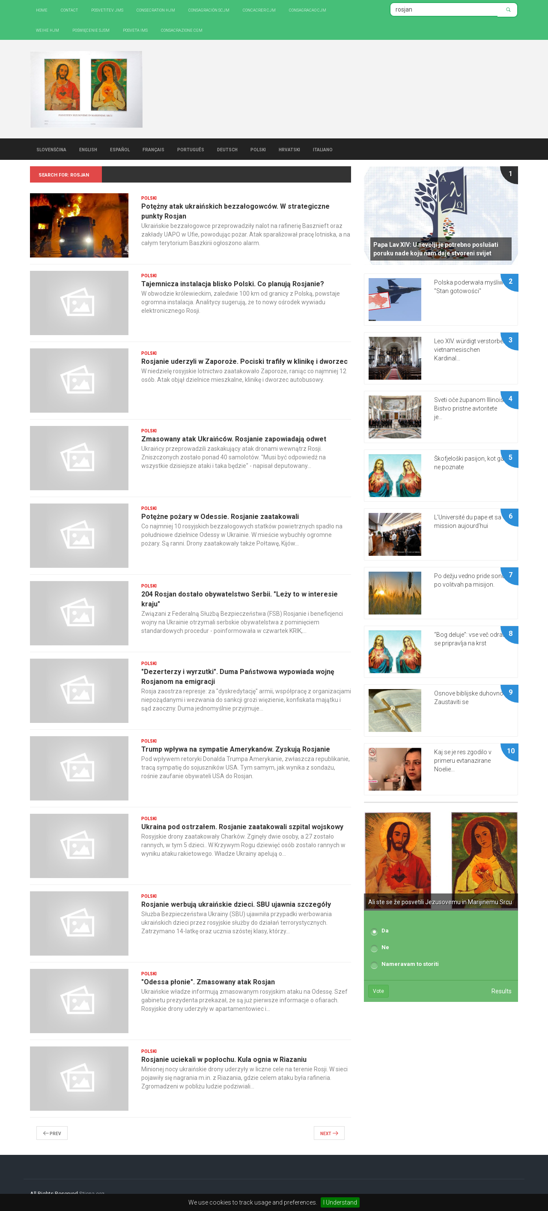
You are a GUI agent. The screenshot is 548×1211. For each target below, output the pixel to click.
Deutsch (227, 149)
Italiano (323, 149)
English (88, 149)
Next (329, 1133)
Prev (52, 1133)
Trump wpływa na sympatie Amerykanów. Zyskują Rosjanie (235, 749)
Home (42, 9)
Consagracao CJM (307, 9)
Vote (378, 991)
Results (501, 991)
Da (385, 930)
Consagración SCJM (208, 9)
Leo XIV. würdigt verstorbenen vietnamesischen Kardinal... (473, 350)
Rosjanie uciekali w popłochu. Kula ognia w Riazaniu (224, 1059)
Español (120, 149)
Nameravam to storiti (410, 964)
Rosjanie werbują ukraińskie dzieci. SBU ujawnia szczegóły (236, 904)
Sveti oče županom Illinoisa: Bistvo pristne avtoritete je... (471, 408)
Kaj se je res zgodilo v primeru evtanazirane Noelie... (462, 761)
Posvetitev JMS (107, 9)
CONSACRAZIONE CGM (182, 30)
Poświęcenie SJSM (91, 30)
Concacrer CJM (259, 9)
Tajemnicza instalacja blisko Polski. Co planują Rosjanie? (232, 284)
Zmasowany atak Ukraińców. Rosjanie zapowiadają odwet (233, 439)
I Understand (340, 1202)
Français (153, 149)
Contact (69, 9)
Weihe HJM (47, 30)
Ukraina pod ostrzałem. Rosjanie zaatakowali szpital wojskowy (242, 827)
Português (190, 149)
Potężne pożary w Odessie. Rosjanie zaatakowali (220, 517)
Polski (258, 149)
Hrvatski (289, 149)
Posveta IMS (135, 30)
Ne (385, 947)
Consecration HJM (156, 9)
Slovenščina (51, 149)
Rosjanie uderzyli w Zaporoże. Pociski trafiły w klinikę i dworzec (244, 361)
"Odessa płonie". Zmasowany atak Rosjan (208, 982)
